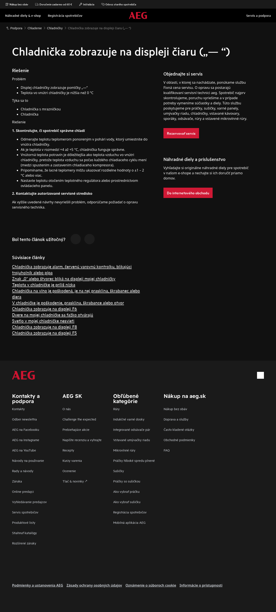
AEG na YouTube (24, 450)
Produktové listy (23, 522)
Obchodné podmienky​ (179, 440)
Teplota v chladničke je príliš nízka (43, 284)
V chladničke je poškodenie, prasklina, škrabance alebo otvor (68, 302)
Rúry (116, 409)
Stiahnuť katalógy (24, 533)
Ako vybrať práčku (126, 491)
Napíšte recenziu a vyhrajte (82, 440)
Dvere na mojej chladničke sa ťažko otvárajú (52, 314)
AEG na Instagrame (25, 440)
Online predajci (23, 491)
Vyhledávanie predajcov (29, 502)
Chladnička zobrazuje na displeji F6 (44, 308)
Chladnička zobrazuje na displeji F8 (44, 326)
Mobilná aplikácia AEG (129, 522)
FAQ (167, 450)
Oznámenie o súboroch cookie (150, 585)
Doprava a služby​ (176, 419)
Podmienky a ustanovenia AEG (37, 585)
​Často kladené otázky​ (179, 429)
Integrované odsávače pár (131, 429)
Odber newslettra (24, 419)
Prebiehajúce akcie (76, 429)
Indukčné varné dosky (128, 419)
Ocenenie (69, 471)
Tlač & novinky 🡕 (75, 481)
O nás (67, 409)
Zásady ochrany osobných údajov (94, 585)
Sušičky (118, 471)
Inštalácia (86, 4)
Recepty (68, 450)
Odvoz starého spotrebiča (118, 4)
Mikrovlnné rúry (124, 450)
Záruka (17, 481)
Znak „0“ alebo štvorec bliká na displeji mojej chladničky (63, 278)
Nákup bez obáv (16, 4)
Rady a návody (22, 471)
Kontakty (18, 409)
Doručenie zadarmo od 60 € (53, 4)
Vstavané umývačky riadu (131, 440)
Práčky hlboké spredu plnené (134, 460)
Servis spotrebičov (25, 512)
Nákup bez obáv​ (175, 409)
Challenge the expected (79, 419)
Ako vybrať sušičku (126, 502)
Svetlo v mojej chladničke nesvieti (43, 320)
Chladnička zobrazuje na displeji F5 (44, 332)
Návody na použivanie (28, 460)
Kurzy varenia (72, 460)
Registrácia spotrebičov (130, 512)
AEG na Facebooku (25, 429)
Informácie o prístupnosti (201, 585)
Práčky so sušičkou (126, 481)
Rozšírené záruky (24, 543)
